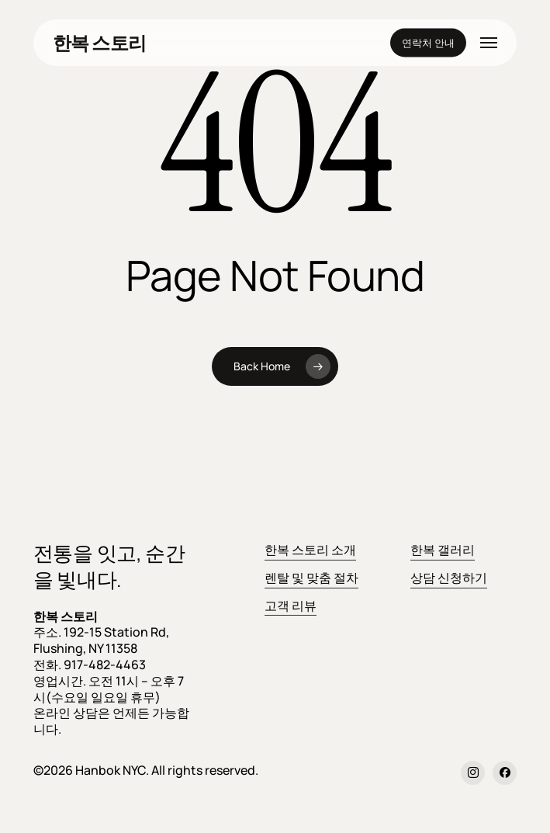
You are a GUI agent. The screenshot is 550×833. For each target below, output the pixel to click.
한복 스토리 (100, 42)
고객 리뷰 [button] (291, 605)
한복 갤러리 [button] (442, 549)
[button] (488, 42)
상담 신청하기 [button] (448, 577)
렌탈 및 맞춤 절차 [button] (311, 577)
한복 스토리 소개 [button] (310, 549)
